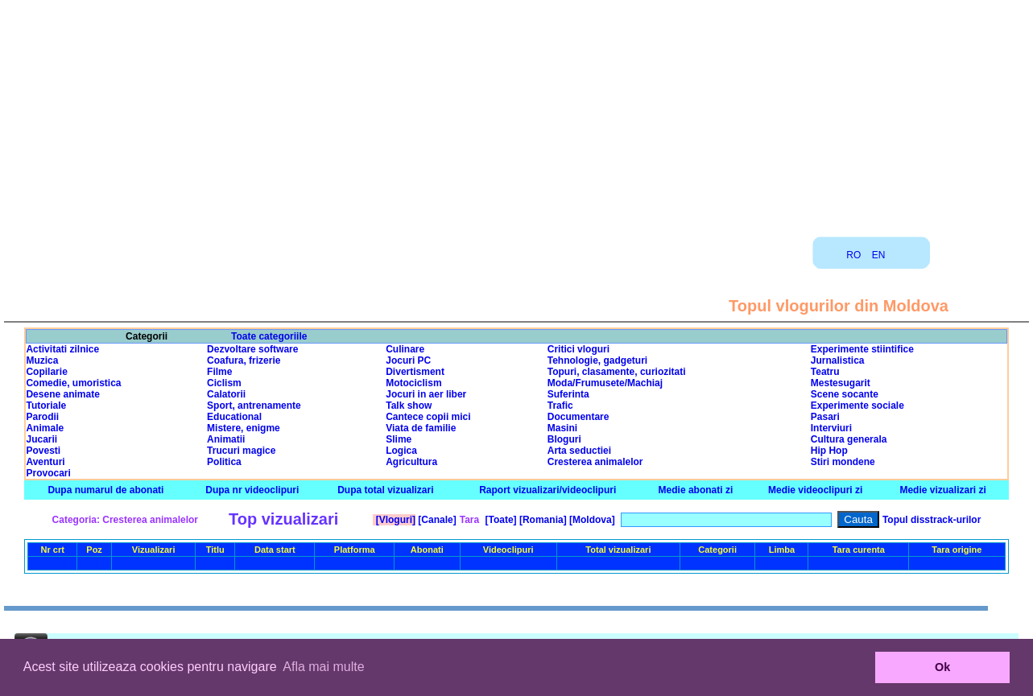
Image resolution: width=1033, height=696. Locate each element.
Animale (45, 428)
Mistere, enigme (243, 428)
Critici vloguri (578, 349)
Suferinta (568, 394)
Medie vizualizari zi (942, 490)
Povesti (43, 450)
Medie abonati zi (696, 490)
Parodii (42, 416)
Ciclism (224, 383)
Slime (398, 439)
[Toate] (499, 519)
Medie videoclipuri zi (815, 490)
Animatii (226, 439)
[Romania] (542, 519)
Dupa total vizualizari (385, 490)
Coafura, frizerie (243, 360)
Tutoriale (46, 405)
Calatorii (226, 394)
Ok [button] (942, 667)
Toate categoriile (269, 336)
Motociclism (413, 383)
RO (853, 255)
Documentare (578, 416)
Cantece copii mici (428, 416)
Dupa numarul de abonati (105, 490)
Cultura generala (849, 439)
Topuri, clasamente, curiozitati (616, 371)
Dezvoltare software (252, 349)
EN (879, 255)
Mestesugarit (840, 383)
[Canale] (436, 519)
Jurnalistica (838, 360)
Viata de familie (421, 428)
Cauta (858, 519)
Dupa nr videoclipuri (252, 490)
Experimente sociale (857, 405)
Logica (401, 450)
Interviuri (831, 428)
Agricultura (411, 461)
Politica (224, 461)
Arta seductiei (579, 450)
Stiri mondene (843, 461)
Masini (562, 428)
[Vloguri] (394, 519)
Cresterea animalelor (595, 461)
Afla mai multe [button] (323, 666)
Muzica (42, 360)
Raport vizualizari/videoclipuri (547, 490)
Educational (234, 416)
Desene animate (62, 394)
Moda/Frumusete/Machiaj (605, 383)
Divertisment (415, 371)
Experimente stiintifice (862, 349)
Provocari (48, 473)
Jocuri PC (408, 360)
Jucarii (41, 439)
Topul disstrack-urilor (931, 519)
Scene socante (844, 394)
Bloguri (564, 439)
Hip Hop (829, 450)
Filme (219, 371)
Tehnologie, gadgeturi (597, 360)
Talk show (409, 405)
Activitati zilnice (62, 349)
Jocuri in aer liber (426, 394)
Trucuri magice (241, 450)
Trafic (560, 405)
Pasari (825, 416)
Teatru (825, 371)
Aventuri (45, 461)
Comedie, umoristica (73, 383)
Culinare (405, 349)
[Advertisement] (517, 112)
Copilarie (46, 371)
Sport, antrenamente (254, 405)
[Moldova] (591, 519)
